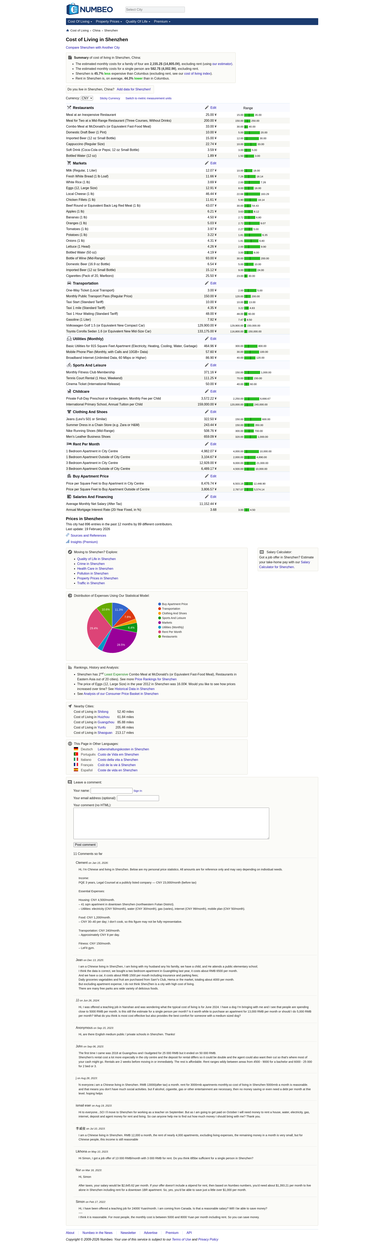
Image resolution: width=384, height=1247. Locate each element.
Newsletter (128, 1232)
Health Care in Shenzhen (95, 568)
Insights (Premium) (84, 542)
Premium (161, 21)
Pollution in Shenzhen (93, 573)
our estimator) (222, 64)
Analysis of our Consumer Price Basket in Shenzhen (121, 693)
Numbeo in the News (98, 1232)
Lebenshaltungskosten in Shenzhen (123, 749)
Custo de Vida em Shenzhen (118, 754)
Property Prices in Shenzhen (97, 578)
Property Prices (107, 21)
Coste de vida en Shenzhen (118, 770)
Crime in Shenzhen (91, 563)
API (189, 1232)
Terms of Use (181, 1239)
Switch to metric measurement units (149, 98)
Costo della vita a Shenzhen (118, 759)
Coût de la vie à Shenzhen (117, 765)
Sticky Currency (110, 98)
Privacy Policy (208, 1239)
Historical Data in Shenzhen (134, 689)
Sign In (138, 790)
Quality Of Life (137, 21)
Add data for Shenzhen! (134, 89)
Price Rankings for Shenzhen (156, 679)
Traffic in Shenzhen (91, 583)
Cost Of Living (79, 21)
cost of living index (197, 73)
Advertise (150, 1232)
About (70, 1232)
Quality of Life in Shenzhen (96, 559)
